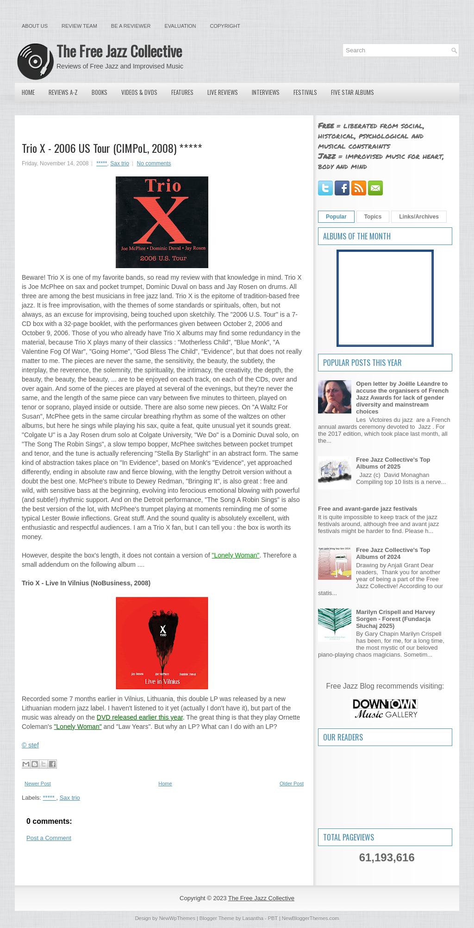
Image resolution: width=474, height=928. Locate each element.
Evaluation (180, 26)
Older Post (292, 783)
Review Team (79, 26)
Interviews (266, 92)
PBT (273, 918)
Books (99, 92)
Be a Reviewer (131, 26)
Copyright (225, 26)
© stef (30, 745)
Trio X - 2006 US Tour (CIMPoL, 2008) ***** (112, 148)
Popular (336, 216)
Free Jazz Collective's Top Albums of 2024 (393, 553)
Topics (373, 216)
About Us (35, 26)
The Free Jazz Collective (119, 51)
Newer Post (38, 783)
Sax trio (119, 163)
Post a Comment (48, 837)
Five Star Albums (352, 92)
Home (28, 92)
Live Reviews (222, 92)
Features (182, 92)
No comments (154, 163)
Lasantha (253, 918)
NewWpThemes (177, 918)
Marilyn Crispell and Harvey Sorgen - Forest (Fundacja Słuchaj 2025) (395, 618)
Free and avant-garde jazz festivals (368, 508)
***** (101, 163)
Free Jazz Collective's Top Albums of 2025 (393, 463)
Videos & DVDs (139, 92)
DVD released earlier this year (140, 717)
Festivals (305, 92)
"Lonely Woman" (235, 555)
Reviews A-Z (63, 92)
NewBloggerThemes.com (310, 918)
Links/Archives (418, 216)
